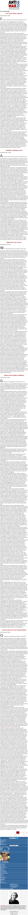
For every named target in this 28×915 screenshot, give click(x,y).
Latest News (2, 864)
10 (18, 835)
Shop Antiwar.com (4, 873)
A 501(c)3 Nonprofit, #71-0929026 (6, 888)
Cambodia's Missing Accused (14, 150)
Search (1, 842)
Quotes (1, 874)
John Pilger (2, 905)
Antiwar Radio (3, 840)
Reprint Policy (3, 877)
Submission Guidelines (2, 879)
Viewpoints (2, 865)
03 (23, 832)
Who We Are (2, 841)
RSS (1, 881)
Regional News (3, 844)
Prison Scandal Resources (3, 867)
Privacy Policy (3, 882)
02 (20, 832)
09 (15, 835)
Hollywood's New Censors (13, 242)
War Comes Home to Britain (14, 13)
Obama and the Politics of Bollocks (14, 375)
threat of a (11, 726)
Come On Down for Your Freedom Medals (14, 630)
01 (17, 832)
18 (23, 835)
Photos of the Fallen (2, 870)
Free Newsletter (3, 871)
